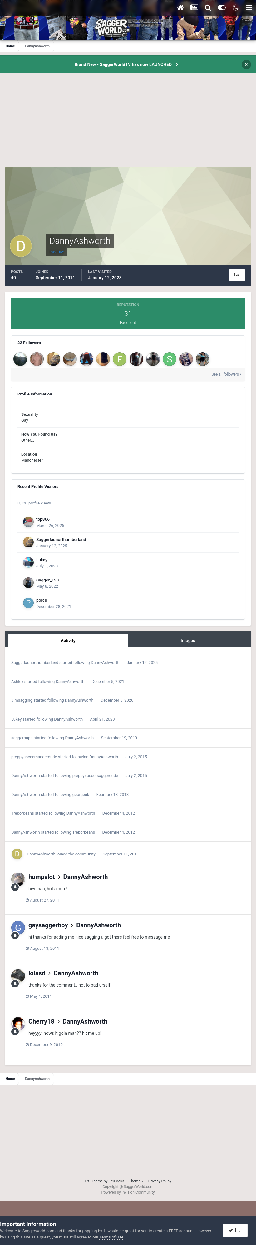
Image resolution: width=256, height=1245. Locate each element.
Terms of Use (111, 1237)
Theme (136, 1181)
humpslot (41, 877)
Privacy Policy (159, 1181)
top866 (43, 519)
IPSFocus (116, 1181)
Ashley (17, 681)
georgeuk (80, 794)
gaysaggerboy (48, 925)
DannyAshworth (105, 662)
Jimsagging (21, 700)
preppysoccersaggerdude (34, 757)
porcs (41, 600)
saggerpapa (21, 738)
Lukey (41, 559)
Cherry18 (41, 1021)
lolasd (36, 973)
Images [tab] (188, 640)
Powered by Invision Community (128, 1192)
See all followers (226, 374)
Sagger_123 (47, 579)
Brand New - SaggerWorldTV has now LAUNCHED (123, 64)
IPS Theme (94, 1181)
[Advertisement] (128, 123)
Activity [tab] (68, 640)
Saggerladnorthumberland (61, 539)
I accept (238, 1230)
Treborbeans (22, 813)
